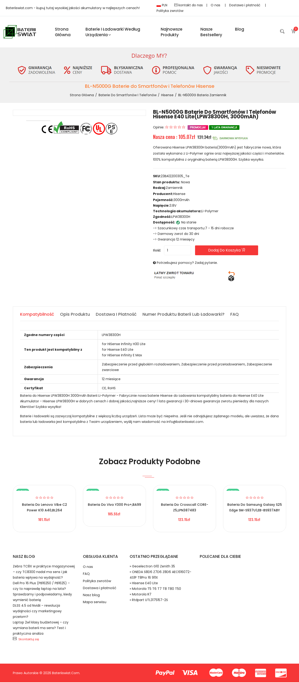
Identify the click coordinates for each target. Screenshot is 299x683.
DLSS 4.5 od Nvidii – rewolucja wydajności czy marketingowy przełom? (37, 612)
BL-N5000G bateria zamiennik (202, 95)
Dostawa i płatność (245, 5)
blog (239, 29)
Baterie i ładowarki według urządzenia (112, 32)
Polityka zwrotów (170, 10)
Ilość (157, 251)
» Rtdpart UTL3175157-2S (149, 600)
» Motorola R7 (140, 595)
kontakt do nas (188, 5)
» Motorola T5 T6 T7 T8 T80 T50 (155, 589)
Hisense (167, 95)
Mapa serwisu (95, 604)
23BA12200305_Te (175, 177)
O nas (216, 5)
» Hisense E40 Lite (144, 583)
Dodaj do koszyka (230, 251)
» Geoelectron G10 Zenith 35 (152, 567)
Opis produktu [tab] (75, 315)
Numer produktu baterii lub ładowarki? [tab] (184, 315)
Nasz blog (91, 597)
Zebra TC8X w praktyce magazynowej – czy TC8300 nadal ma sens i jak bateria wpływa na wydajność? (44, 572)
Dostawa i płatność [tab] (116, 315)
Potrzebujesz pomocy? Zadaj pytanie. (187, 263)
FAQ (86, 575)
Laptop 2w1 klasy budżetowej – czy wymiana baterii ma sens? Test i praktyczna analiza (40, 629)
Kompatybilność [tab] (37, 315)
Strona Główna (63, 32)
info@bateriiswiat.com (185, 422)
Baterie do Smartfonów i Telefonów (128, 95)
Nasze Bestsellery (211, 32)
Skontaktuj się (28, 640)
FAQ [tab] (235, 315)
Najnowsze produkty (171, 32)
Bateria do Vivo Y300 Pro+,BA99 (114, 505)
